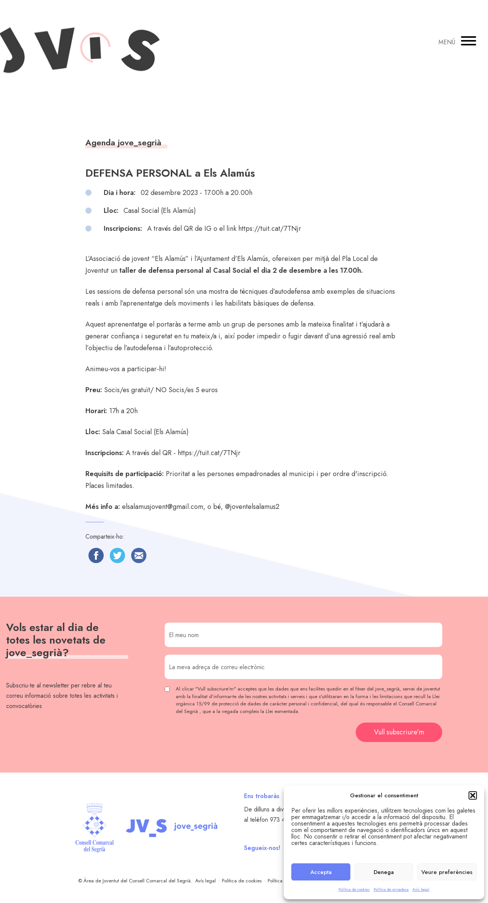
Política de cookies (354, 889)
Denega (384, 872)
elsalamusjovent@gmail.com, (163, 507)
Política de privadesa (391, 889)
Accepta (321, 872)
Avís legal (421, 889)
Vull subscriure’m (399, 732)
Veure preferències (446, 872)
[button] (473, 795)
